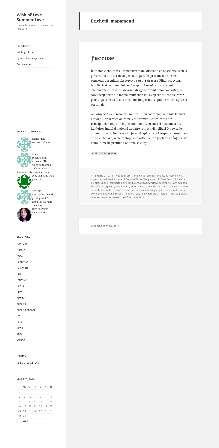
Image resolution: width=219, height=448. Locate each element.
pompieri (159, 190)
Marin (20, 298)
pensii (126, 190)
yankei (116, 197)
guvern (110, 186)
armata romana (155, 175)
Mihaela (21, 304)
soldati (148, 193)
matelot (184, 186)
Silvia (20, 328)
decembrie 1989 (168, 182)
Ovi (19, 316)
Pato (19, 322)
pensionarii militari (142, 190)
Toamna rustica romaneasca (33, 172)
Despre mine (24, 64)
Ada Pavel (22, 244)
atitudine (170, 175)
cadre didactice (107, 179)
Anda (20, 256)
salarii (139, 193)
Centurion (22, 262)
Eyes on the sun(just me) (30, 58)
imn (118, 186)
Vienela (21, 340)
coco (34, 175)
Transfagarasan (177, 193)
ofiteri (109, 190)
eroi (103, 186)
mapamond (148, 186)
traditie (163, 193)
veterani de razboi (101, 197)
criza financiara (149, 182)
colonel (104, 182)
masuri (175, 186)
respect (119, 193)
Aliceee (21, 250)
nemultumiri (98, 190)
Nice (34, 209)
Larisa (20, 286)
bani (179, 175)
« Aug (24, 420)
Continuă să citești (138, 143)
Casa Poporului (169, 179)
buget (94, 179)
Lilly (19, 292)
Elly (19, 274)
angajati (141, 175)
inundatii (135, 186)
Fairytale (22, 280)
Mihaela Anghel (26, 310)
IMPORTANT (24, 46)
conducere (133, 182)
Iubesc (48, 142)
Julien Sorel (124, 175)
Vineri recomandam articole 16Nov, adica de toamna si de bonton (42, 161)
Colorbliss (22, 268)
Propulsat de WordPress (105, 225)
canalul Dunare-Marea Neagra (134, 179)
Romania (130, 193)
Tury (19, 334)
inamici (125, 186)
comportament (118, 182)
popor (169, 190)
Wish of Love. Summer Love (30, 17)
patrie (117, 190)
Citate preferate (26, 52)
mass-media (163, 186)
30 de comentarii (134, 197)
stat (155, 193)
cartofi (156, 179)
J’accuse (102, 58)
